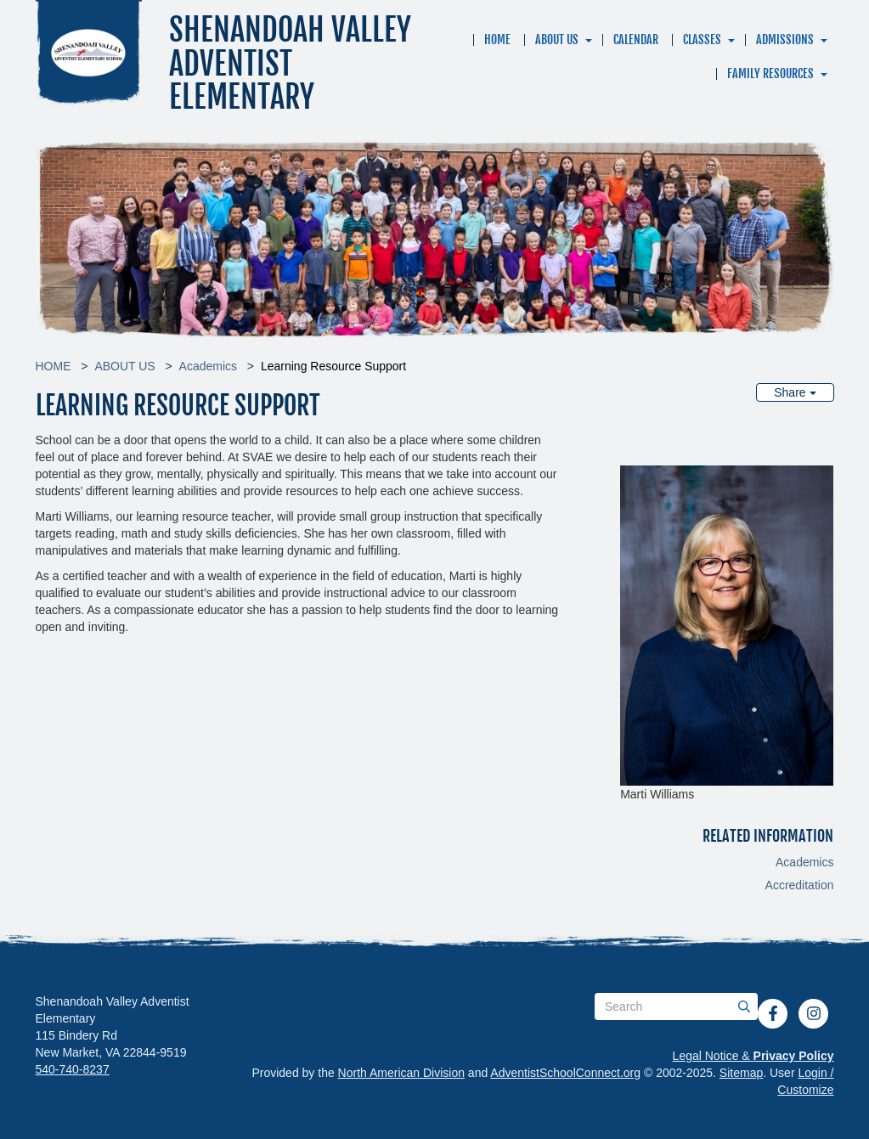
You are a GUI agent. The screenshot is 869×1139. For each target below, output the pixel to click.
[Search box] (676, 1006)
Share (794, 392)
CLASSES (702, 39)
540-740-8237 (73, 1069)
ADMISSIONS (785, 39)
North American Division (401, 1073)
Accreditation (799, 885)
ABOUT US (556, 39)
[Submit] (744, 1006)
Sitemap (741, 1073)
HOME (497, 39)
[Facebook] (773, 1013)
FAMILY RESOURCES (770, 73)
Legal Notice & (753, 1056)
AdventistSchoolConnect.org (565, 1073)
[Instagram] (813, 1013)
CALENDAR (635, 39)
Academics (208, 366)
